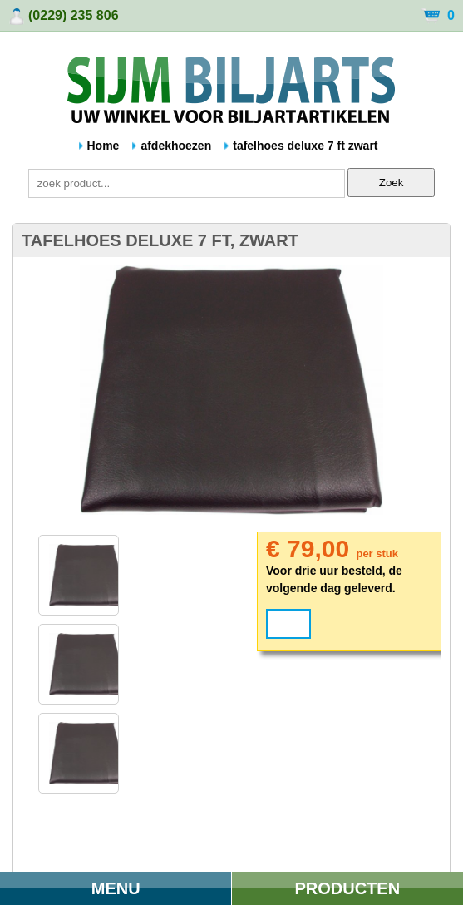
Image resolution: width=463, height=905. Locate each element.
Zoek (391, 182)
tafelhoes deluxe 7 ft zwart (305, 145)
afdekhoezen (175, 145)
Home (103, 145)
